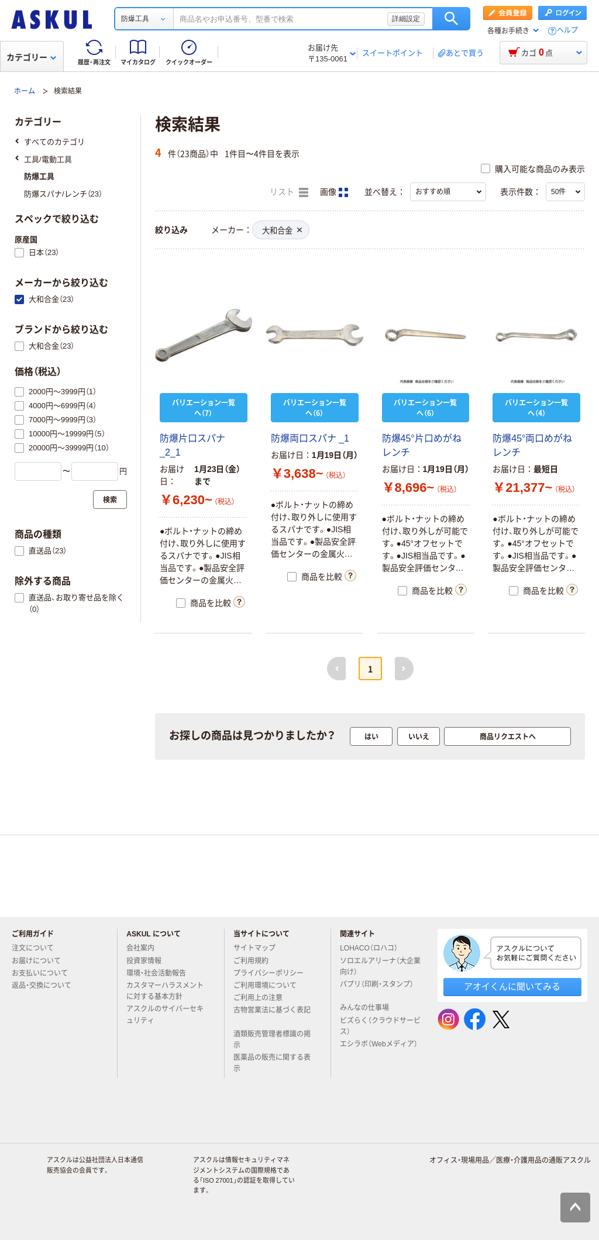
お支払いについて (44, 973)
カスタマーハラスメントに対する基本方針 (165, 991)
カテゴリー (31, 57)
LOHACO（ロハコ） (373, 948)
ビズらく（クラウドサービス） (380, 1026)
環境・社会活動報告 (160, 973)
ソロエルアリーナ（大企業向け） (380, 966)
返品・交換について (46, 985)
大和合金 (282, 230)
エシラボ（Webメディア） (378, 1049)
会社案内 (145, 948)
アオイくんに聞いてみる (512, 986)
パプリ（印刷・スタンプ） (377, 989)
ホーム (24, 91)
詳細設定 (406, 18)
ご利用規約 (255, 961)
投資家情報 (148, 961)
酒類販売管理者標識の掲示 (272, 1039)
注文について (37, 948)
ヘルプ (567, 31)
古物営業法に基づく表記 (272, 1015)
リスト (289, 192)
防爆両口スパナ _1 (310, 438)
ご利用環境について (269, 985)
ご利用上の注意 (262, 998)
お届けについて (41, 961)
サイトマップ (254, 948)
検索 (451, 18)
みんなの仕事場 (369, 1008)
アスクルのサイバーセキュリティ (165, 1014)
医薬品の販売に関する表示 (272, 1063)
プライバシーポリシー (273, 973)
